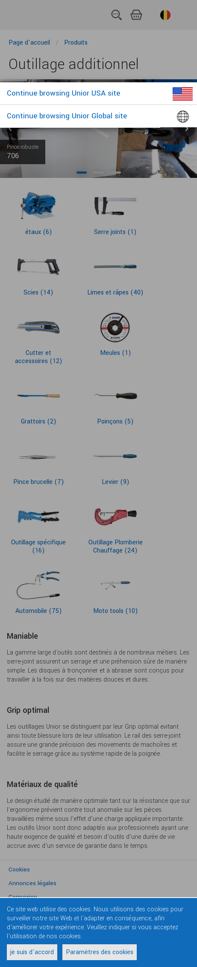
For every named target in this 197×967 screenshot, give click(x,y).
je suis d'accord (32, 952)
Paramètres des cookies (99, 952)
